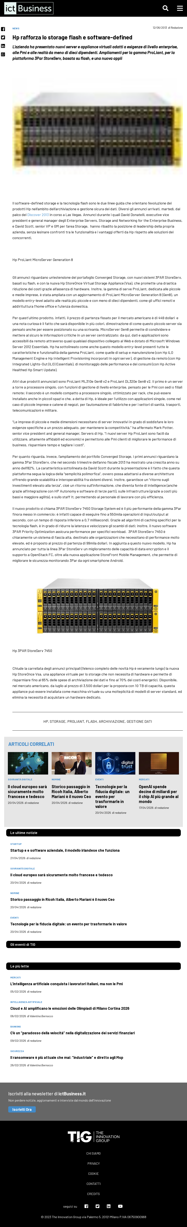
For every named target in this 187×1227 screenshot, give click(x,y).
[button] (165, 8)
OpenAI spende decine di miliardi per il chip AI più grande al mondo (159, 794)
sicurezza (17, 1051)
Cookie (93, 1173)
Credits (93, 1194)
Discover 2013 (38, 214)
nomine (56, 779)
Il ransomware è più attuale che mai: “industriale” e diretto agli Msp (66, 1057)
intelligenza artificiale (26, 1001)
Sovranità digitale (20, 779)
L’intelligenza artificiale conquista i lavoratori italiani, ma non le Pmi (66, 983)
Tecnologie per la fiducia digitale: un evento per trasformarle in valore (112, 796)
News (15, 28)
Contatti (94, 1184)
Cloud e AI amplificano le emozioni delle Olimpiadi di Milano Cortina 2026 (69, 1008)
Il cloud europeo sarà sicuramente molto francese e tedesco (27, 791)
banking (15, 1026)
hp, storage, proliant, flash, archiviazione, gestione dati (97, 721)
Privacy (93, 1163)
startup (16, 843)
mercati (144, 779)
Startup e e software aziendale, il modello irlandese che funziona (65, 850)
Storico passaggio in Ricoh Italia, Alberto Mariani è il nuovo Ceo (71, 791)
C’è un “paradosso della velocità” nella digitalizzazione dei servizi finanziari (72, 1033)
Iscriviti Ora (22, 1109)
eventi (99, 779)
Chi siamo (93, 1153)
